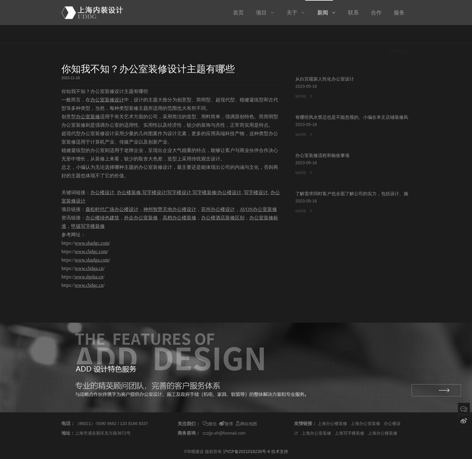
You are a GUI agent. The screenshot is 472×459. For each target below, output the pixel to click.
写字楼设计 (154, 192)
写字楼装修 (204, 192)
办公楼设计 (102, 192)
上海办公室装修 (365, 423)
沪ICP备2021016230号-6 (246, 451)
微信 (210, 423)
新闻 (379, 34)
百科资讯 (398, 34)
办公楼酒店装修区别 (222, 217)
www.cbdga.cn (89, 268)
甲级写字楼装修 (88, 226)
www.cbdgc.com (91, 251)
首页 (364, 34)
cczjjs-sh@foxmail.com (224, 433)
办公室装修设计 (107, 99)
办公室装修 (88, 116)
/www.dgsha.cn (88, 276)
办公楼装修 (129, 192)
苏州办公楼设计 (218, 209)
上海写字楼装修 (349, 433)
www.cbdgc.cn (89, 285)
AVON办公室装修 (258, 209)
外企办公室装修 (141, 217)
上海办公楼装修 (332, 423)
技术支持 (279, 451)
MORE (304, 97)
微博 (226, 423)
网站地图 (246, 423)
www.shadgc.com (92, 243)
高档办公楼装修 (179, 217)
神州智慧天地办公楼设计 (169, 209)
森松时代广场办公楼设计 (111, 209)
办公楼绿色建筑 (102, 217)
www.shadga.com (92, 259)
